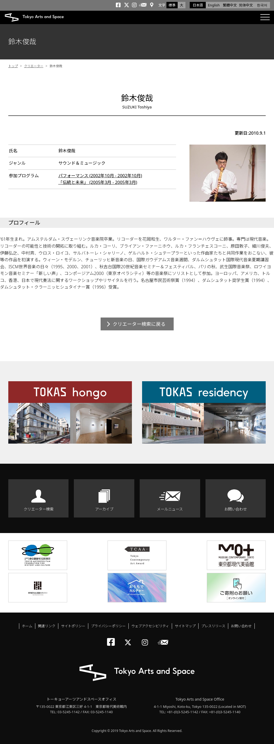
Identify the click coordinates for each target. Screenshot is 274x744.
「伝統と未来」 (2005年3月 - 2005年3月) (97, 182)
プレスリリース (213, 626)
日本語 (198, 5)
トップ (13, 66)
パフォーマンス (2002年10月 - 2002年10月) (100, 176)
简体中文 (246, 5)
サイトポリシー (73, 626)
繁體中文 (230, 5)
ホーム (27, 626)
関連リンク (46, 626)
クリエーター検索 (39, 509)
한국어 (262, 5)
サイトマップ (185, 626)
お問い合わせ (235, 509)
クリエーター (33, 66)
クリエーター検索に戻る (139, 324)
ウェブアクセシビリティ (150, 626)
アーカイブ (104, 509)
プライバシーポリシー (108, 626)
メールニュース (170, 509)
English (214, 5)
